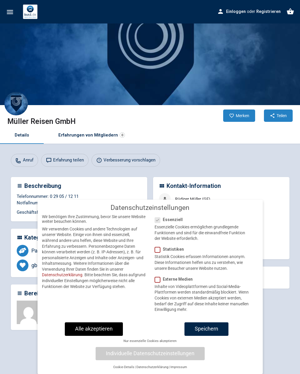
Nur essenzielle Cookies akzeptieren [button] (150, 346)
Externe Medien (175, 284)
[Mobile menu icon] (10, 12)
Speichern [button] (206, 334)
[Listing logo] (16, 103)
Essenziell (171, 224)
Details (22, 135)
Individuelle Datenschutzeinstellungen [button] (150, 358)
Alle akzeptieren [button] (94, 334)
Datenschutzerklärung (62, 280)
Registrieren (268, 11)
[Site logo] (31, 11)
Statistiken (171, 254)
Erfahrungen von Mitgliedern (91, 135)
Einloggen (236, 11)
